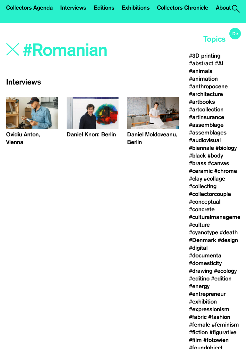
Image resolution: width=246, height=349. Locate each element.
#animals (200, 71)
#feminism (225, 325)
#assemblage (206, 125)
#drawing (200, 271)
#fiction (198, 332)
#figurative (222, 332)
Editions (104, 8)
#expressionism (209, 309)
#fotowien (216, 340)
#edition (221, 278)
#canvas (218, 163)
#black (197, 155)
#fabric (198, 317)
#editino (199, 278)
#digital (198, 248)
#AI (219, 63)
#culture (199, 225)
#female (199, 325)
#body (215, 155)
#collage (214, 179)
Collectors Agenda (29, 8)
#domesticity (205, 263)
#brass (197, 163)
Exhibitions (136, 8)
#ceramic (201, 171)
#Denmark (202, 240)
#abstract (201, 63)
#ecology (225, 271)
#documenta (205, 255)
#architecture (206, 94)
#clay (195, 179)
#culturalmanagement (217, 217)
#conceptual (204, 202)
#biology (226, 148)
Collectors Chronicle (182, 8)
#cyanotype (203, 232)
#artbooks (202, 102)
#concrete (202, 209)
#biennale (201, 148)
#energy (199, 286)
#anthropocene (208, 86)
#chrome (225, 171)
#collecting (203, 186)
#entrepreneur (207, 294)
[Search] (74, 50)
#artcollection (206, 109)
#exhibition (203, 301)
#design (228, 240)
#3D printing (204, 56)
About (223, 8)
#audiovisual (205, 140)
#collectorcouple (210, 194)
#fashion (219, 317)
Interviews (73, 8)
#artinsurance (206, 117)
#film (195, 340)
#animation (203, 79)
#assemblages (207, 132)
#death (229, 232)
